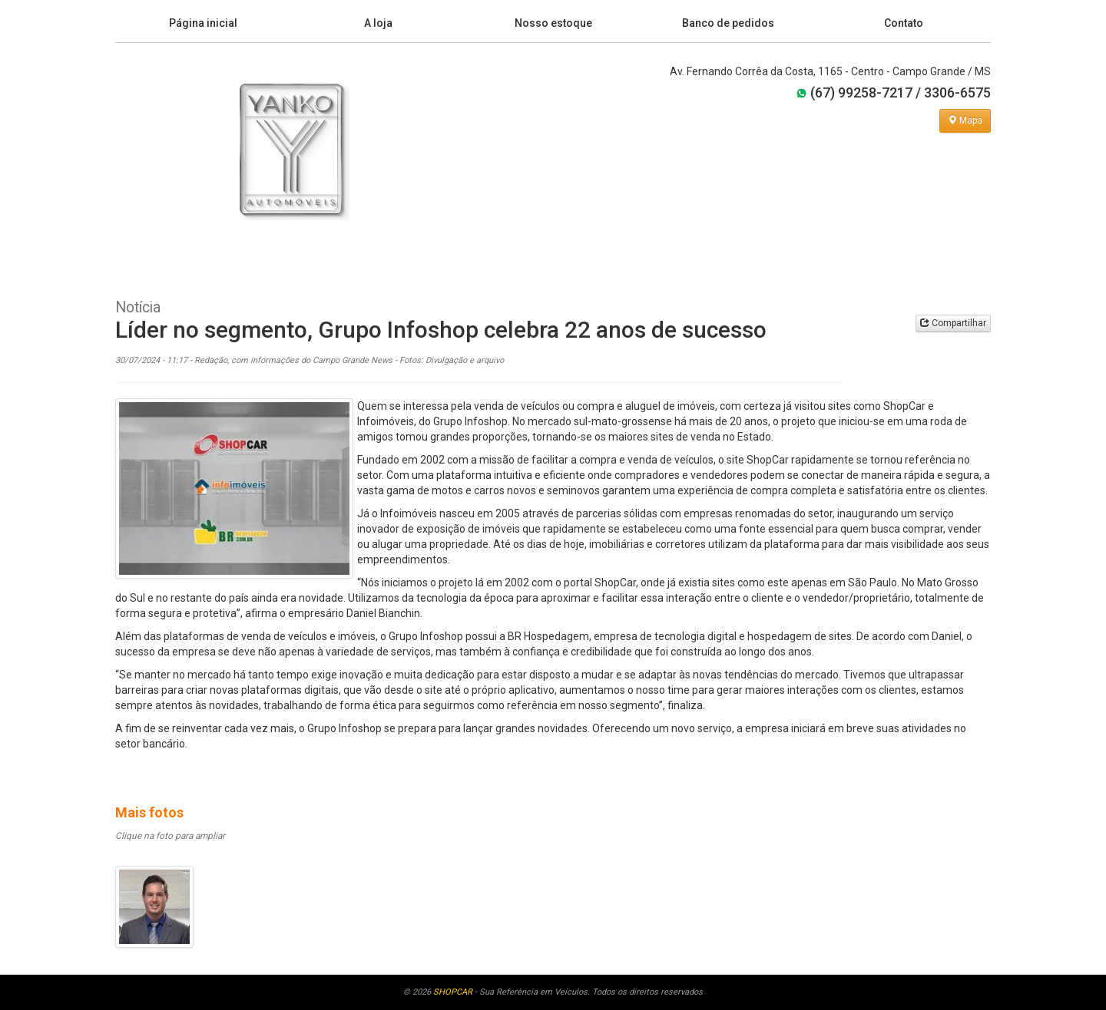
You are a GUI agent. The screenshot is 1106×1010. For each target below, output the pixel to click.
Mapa (965, 120)
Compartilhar (953, 323)
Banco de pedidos (728, 23)
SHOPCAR (452, 992)
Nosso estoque (553, 23)
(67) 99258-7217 (854, 92)
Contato (903, 23)
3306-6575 (957, 92)
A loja (378, 23)
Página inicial (203, 23)
